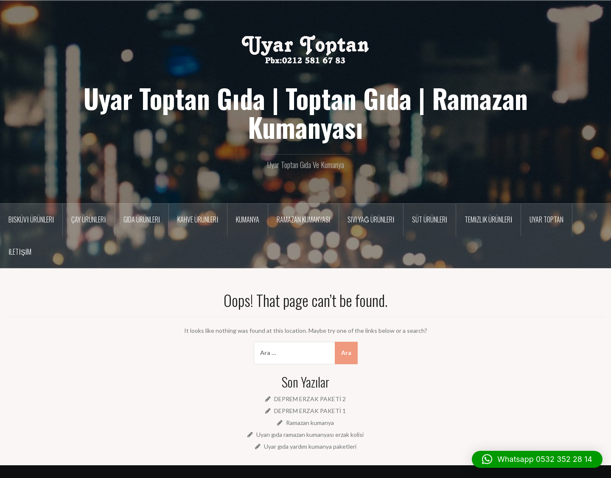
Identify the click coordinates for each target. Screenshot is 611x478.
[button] (537, 459)
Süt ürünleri (429, 219)
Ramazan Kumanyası (303, 219)
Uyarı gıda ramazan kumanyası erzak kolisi (310, 434)
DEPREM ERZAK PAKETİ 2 (310, 398)
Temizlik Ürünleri (488, 219)
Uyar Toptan (546, 219)
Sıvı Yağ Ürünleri (371, 219)
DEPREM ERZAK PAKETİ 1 (310, 410)
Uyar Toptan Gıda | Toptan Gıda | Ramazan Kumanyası (306, 112)
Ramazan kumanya (310, 422)
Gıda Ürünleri (141, 219)
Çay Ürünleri (88, 219)
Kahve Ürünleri (197, 219)
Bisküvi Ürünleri (31, 219)
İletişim (19, 252)
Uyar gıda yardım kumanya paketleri (310, 446)
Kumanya (247, 219)
